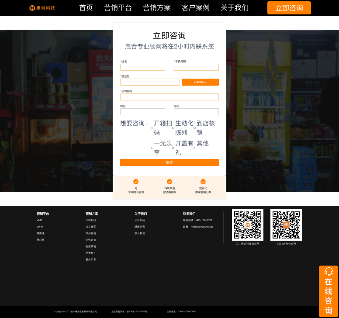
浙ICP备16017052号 (137, 311)
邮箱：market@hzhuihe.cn (198, 226)
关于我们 (235, 7)
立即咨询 (289, 8)
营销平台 (118, 7)
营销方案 (157, 7)
